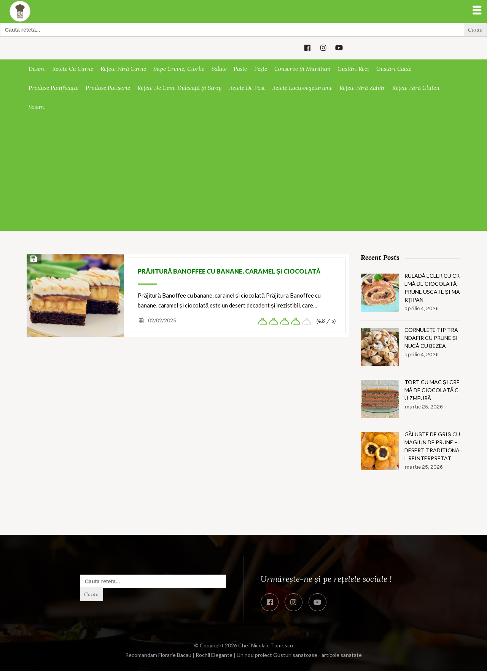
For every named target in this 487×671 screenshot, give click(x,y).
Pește (260, 68)
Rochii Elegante (214, 655)
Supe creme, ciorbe (178, 68)
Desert (37, 68)
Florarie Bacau (174, 655)
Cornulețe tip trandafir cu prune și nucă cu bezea (431, 338)
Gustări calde (393, 68)
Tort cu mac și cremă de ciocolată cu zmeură (432, 390)
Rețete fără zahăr (362, 87)
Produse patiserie (108, 87)
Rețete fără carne (123, 68)
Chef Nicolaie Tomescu (265, 645)
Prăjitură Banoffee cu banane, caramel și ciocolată (229, 271)
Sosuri (37, 106)
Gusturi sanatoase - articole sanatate (317, 655)
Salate (219, 68)
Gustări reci (353, 68)
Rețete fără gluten (415, 87)
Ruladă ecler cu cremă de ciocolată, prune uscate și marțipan (432, 287)
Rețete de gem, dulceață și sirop (179, 87)
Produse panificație (53, 87)
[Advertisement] (243, 173)
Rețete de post (247, 87)
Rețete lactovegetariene (302, 87)
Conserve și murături (302, 68)
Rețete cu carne (72, 68)
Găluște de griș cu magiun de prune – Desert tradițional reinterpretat (432, 446)
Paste (240, 68)
